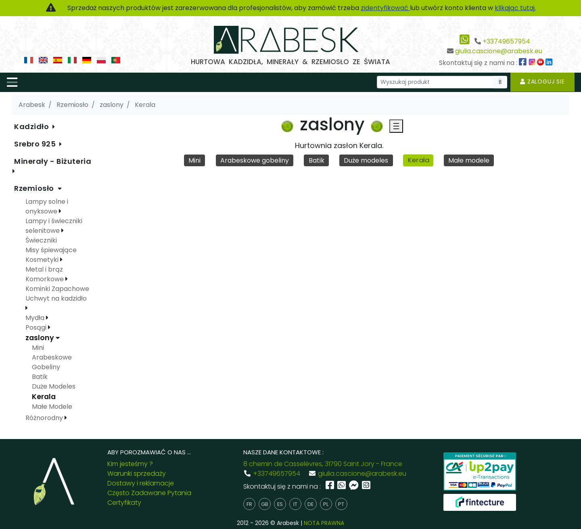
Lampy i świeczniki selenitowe (53, 225)
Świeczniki (41, 240)
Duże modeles (366, 160)
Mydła (35, 317)
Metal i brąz (44, 269)
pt (341, 504)
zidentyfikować (385, 8)
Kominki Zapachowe (57, 288)
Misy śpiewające (51, 250)
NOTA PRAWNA (324, 523)
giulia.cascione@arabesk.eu (498, 51)
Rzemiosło (35, 188)
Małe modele (468, 160)
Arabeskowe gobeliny (254, 160)
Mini (194, 160)
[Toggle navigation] (12, 82)
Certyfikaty (124, 502)
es (280, 504)
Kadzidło (32, 126)
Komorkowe (45, 279)
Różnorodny (45, 417)
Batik (316, 160)
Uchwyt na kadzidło (56, 298)
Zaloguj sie (542, 81)
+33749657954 (506, 41)
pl (325, 504)
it (295, 504)
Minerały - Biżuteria (52, 161)
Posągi (36, 327)
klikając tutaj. (515, 8)
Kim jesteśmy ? (130, 463)
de (310, 504)
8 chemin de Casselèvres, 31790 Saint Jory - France (322, 463)
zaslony (40, 338)
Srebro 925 (36, 144)
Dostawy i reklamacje (140, 483)
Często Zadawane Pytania (149, 493)
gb (264, 504)
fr (249, 504)
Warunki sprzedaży (136, 473)
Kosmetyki (42, 259)
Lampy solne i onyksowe (46, 206)
